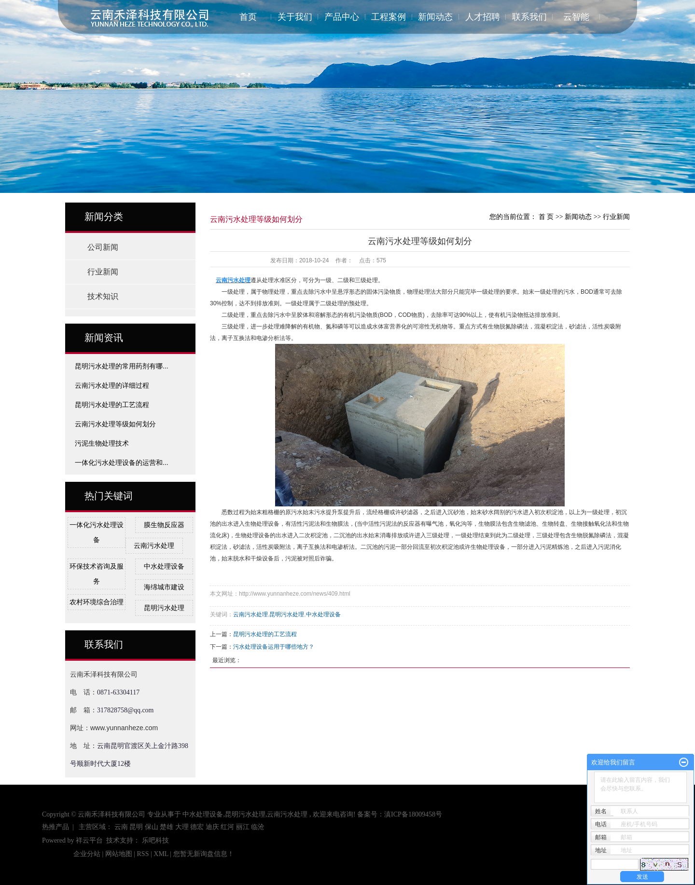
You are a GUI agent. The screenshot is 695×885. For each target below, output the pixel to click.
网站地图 (119, 854)
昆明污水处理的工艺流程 (112, 404)
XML (160, 854)
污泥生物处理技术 (102, 443)
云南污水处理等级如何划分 (115, 424)
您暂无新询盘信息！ (203, 854)
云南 (121, 827)
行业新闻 (102, 272)
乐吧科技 (155, 840)
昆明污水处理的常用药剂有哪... (121, 366)
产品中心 (341, 17)
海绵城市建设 (164, 587)
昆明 (136, 827)
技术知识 (102, 296)
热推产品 (55, 827)
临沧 (257, 827)
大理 (182, 827)
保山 (151, 827)
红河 (227, 827)
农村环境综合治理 (97, 602)
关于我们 (295, 17)
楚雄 (166, 827)
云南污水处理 (154, 545)
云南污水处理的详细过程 (112, 385)
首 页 (546, 216)
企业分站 (86, 854)
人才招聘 (482, 17)
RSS (143, 854)
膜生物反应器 (164, 525)
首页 (248, 17)
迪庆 (212, 827)
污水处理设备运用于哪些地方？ (273, 646)
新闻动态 (435, 17)
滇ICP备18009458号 (413, 814)
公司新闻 (102, 247)
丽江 (243, 827)
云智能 (576, 17)
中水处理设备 (164, 566)
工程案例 (388, 17)
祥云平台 (89, 840)
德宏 (197, 827)
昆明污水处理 (164, 608)
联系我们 (529, 17)
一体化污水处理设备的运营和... (121, 462)
